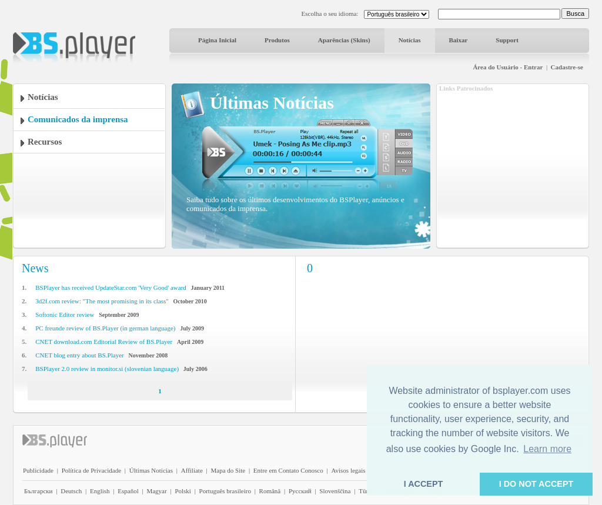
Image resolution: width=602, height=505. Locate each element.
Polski (183, 490)
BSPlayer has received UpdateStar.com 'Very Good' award (110, 287)
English (100, 490)
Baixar (458, 40)
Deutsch (71, 490)
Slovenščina (334, 490)
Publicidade (38, 470)
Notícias (410, 40)
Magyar (156, 490)
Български (38, 490)
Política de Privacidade (91, 470)
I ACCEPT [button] (423, 484)
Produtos (277, 40)
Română (270, 490)
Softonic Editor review (64, 314)
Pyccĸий (300, 490)
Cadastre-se (567, 67)
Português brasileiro (225, 490)
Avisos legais (348, 470)
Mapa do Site (227, 470)
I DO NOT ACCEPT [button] (536, 484)
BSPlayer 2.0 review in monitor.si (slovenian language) (107, 368)
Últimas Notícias (151, 470)
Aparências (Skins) (344, 40)
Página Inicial (217, 40)
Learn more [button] (547, 449)
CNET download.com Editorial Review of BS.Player (103, 341)
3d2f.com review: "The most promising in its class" (102, 301)
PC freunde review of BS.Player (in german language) (105, 328)
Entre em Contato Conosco (288, 470)
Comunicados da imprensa (78, 119)
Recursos (45, 141)
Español (128, 490)
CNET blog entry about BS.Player (79, 355)
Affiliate (192, 470)
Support (507, 40)
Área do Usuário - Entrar (508, 67)
